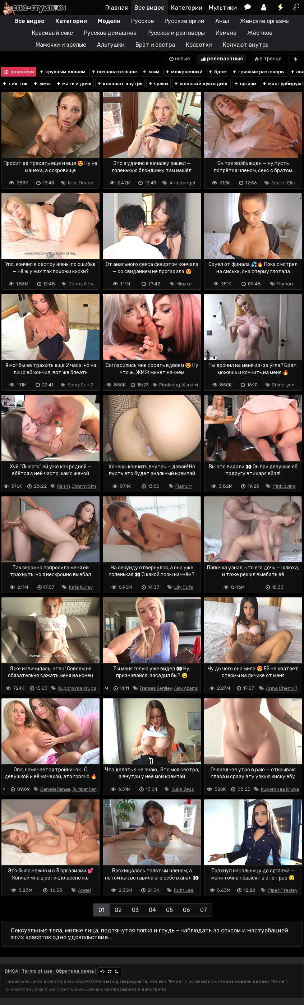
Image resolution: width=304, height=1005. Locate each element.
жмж (42, 83)
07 (203, 910)
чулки (158, 83)
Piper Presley (283, 890)
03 (135, 910)
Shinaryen (283, 384)
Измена (226, 32)
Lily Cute (183, 587)
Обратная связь (75, 971)
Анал (222, 21)
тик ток (15, 83)
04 (152, 910)
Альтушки (111, 44)
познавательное (114, 71)
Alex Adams (186, 688)
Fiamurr (285, 283)
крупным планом (62, 71)
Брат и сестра (155, 44)
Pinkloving (169, 384)
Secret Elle (283, 182)
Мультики (223, 7)
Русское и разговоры (176, 32)
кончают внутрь (119, 83)
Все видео (149, 7)
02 (118, 910)
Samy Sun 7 (80, 384)
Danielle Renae (55, 789)
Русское (142, 21)
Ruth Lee (184, 890)
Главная (116, 7)
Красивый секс (52, 32)
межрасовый (184, 71)
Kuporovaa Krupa (77, 688)
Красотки (199, 44)
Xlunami (190, 384)
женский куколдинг (201, 83)
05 (169, 910)
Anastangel (182, 182)
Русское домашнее (110, 32)
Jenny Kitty (81, 283)
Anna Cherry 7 (282, 688)
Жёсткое (259, 32)
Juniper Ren (84, 789)
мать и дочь (73, 83)
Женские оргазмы (265, 21)
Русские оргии (185, 21)
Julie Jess (182, 789)
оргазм (245, 83)
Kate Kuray (81, 587)
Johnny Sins (84, 486)
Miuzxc (184, 283)
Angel (84, 890)
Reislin (63, 486)
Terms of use (37, 971)
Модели (109, 21)
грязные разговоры (258, 71)
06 (186, 910)
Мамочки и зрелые (61, 44)
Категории (186, 7)
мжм (151, 71)
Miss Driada (80, 182)
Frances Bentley (156, 688)
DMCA (11, 971)
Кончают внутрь (245, 44)
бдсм (217, 71)
